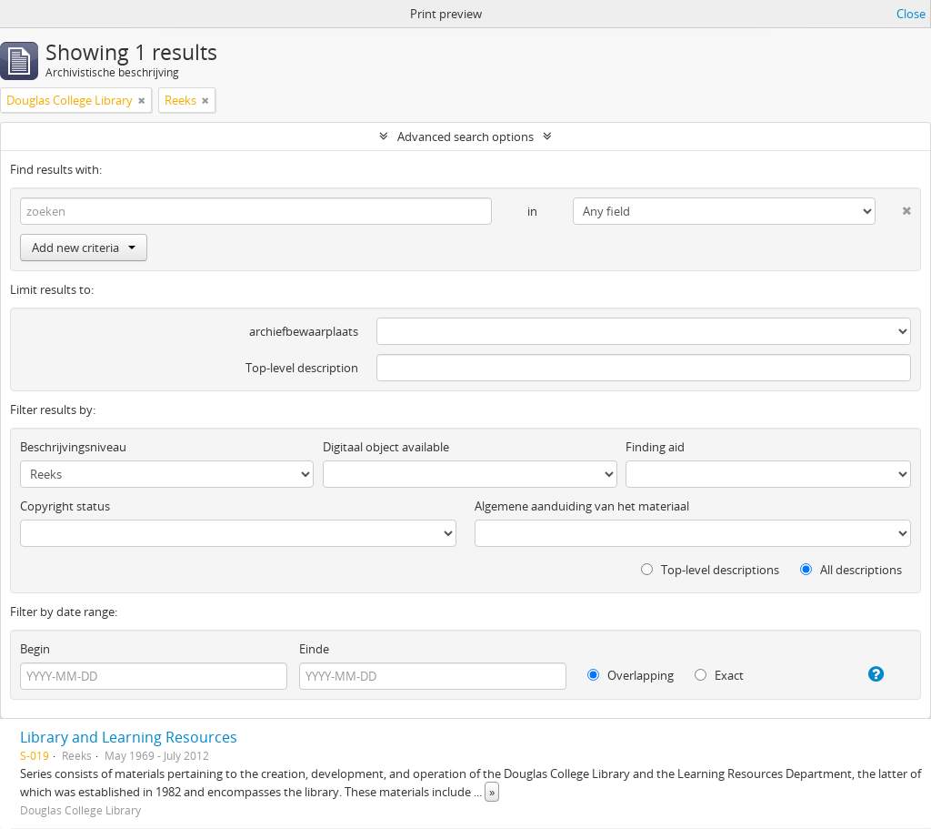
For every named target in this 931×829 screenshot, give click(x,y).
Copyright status (65, 506)
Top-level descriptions (710, 569)
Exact (719, 675)
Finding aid (655, 447)
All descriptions (851, 569)
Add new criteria (83, 247)
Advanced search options (465, 136)
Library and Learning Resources (128, 737)
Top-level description (301, 367)
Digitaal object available (386, 447)
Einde (314, 649)
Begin (35, 649)
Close (911, 13)
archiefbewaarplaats (303, 331)
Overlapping (630, 675)
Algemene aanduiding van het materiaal (582, 506)
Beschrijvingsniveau (73, 447)
